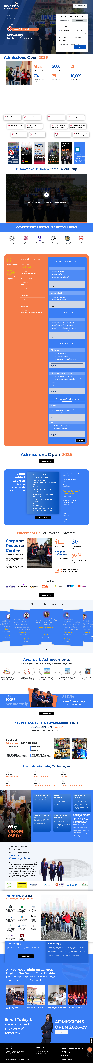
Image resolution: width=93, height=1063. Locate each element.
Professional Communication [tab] (72, 474)
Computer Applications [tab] (28, 272)
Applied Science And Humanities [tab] (73, 493)
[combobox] (61, 30)
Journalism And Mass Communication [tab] (69, 502)
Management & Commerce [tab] (29, 278)
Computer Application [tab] (69, 480)
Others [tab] (66, 520)
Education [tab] (24, 300)
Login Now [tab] (79, 20)
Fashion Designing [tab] (68, 508)
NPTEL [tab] (66, 514)
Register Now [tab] (64, 20)
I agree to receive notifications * (69, 44)
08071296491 (80, 6)
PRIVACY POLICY (38, 1055)
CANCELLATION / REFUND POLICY (41, 1051)
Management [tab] (67, 485)
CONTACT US (37, 1049)
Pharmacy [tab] (24, 305)
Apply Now (80, 440)
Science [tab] (24, 289)
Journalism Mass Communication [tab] (31, 311)
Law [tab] (24, 283)
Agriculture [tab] (24, 294)
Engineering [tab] (27, 266)
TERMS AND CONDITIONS (40, 1053)
